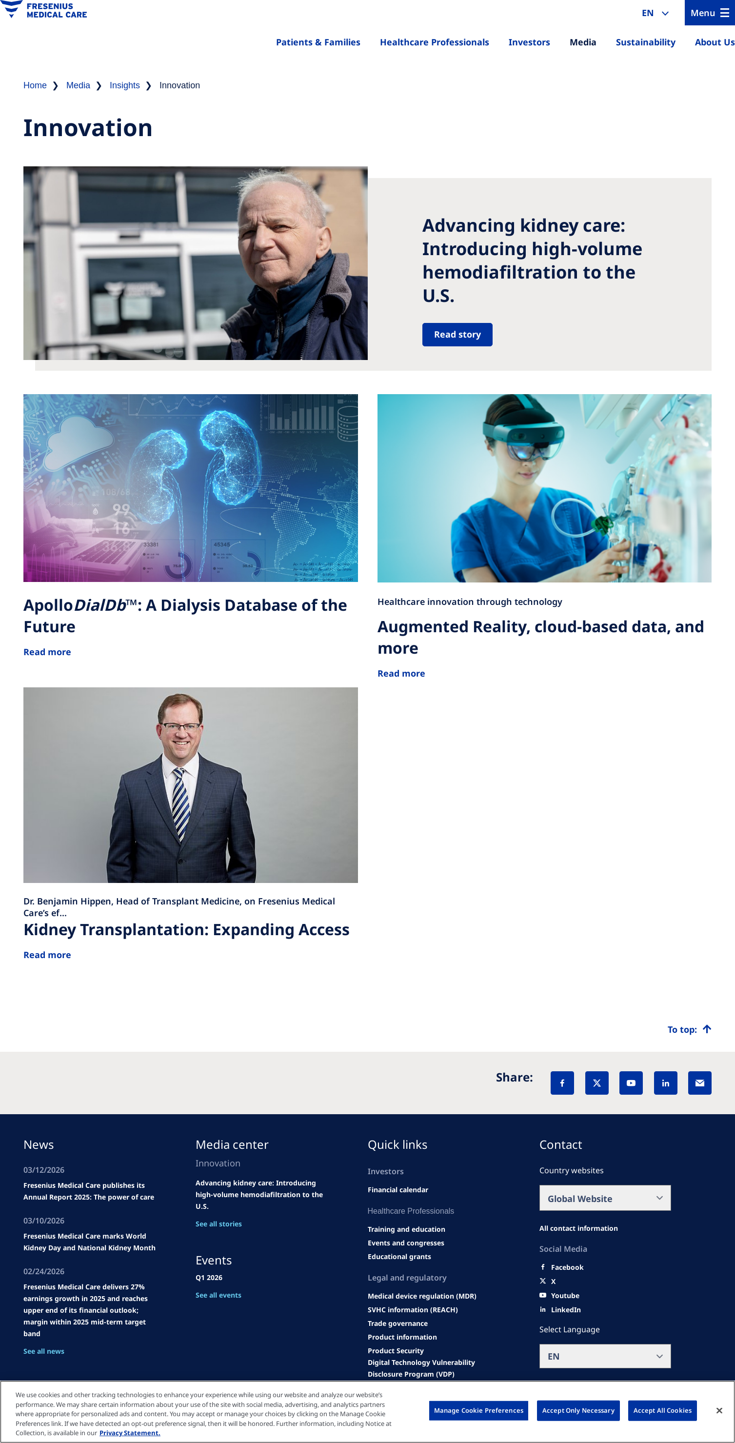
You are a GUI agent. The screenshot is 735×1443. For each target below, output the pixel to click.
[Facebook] (562, 1083)
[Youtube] (565, 1296)
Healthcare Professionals (434, 42)
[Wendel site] (406, 1229)
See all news (43, 1351)
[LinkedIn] (665, 1083)
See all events (218, 1295)
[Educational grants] (399, 1257)
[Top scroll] (690, 1029)
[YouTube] (631, 1083)
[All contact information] (578, 1228)
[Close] (719, 1411)
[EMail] (700, 1083)
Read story (457, 334)
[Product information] (402, 1337)
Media (583, 42)
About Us (715, 42)
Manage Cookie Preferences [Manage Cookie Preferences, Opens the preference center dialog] (478, 1410)
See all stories (219, 1223)
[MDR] (422, 1296)
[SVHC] (413, 1310)
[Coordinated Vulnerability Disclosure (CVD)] (436, 1368)
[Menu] (710, 12)
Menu (703, 13)
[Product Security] (396, 1351)
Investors (529, 42)
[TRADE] (398, 1323)
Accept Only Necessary (578, 1410)
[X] (597, 1083)
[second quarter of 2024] (398, 1190)
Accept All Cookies (663, 1410)
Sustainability (645, 42)
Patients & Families (318, 42)
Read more (47, 955)
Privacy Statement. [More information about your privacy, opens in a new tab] (129, 1432)
